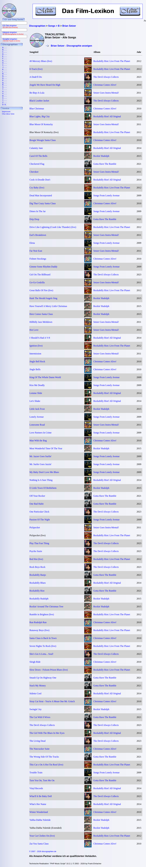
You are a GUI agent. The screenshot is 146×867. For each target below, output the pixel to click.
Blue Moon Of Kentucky (41, 124)
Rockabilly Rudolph (39, 598)
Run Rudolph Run (38, 622)
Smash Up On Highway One (43, 677)
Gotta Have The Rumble (104, 164)
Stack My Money (38, 685)
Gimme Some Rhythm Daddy (43, 266)
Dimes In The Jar (38, 211)
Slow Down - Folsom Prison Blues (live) (49, 670)
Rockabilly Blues (38, 583)
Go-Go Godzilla (37, 282)
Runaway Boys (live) (39, 630)
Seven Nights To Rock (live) (43, 646)
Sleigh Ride (35, 662)
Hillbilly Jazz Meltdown (41, 322)
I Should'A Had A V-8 (40, 338)
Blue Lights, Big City (40, 116)
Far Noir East (36, 251)
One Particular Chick (39, 511)
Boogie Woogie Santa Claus (43, 140)
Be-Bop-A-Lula (37, 92)
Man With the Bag (38, 440)
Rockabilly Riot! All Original (107, 116)
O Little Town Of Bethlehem (43, 488)
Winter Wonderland (39, 812)
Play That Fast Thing (39, 543)
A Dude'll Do (36, 77)
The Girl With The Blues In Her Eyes (47, 733)
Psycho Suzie (36, 551)
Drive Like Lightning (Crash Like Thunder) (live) (53, 227)
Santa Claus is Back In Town (43, 638)
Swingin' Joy (36, 709)
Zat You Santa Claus (39, 843)
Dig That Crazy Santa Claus (43, 203)
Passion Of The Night (40, 519)
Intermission (35, 353)
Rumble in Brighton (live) (42, 614)
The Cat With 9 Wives (40, 717)
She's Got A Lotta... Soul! (41, 654)
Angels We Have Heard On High (45, 85)
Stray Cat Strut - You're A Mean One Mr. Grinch (52, 701)
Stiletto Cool (35, 693)
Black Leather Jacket (39, 100)
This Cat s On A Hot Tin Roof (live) (46, 764)
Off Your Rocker (37, 496)
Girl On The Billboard (40, 274)
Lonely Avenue (37, 417)
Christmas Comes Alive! (104, 85)
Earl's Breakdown (38, 235)
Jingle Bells (35, 369)
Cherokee (34, 172)
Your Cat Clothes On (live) (42, 836)
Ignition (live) (36, 345)
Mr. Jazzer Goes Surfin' (40, 456)
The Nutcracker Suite (40, 749)
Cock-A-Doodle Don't (40, 179)
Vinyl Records (36, 788)
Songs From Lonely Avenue (106, 195)
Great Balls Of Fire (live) (41, 290)
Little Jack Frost (37, 409)
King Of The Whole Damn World (45, 377)
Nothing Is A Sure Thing (41, 480)
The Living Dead (37, 741)
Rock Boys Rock (37, 567)
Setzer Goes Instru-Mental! (106, 92)
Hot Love (34, 330)
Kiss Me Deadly (37, 385)
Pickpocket (35, 527)
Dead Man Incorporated (41, 195)
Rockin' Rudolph (101, 156)
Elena (32, 243)
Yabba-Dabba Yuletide (40, 820)
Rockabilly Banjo (38, 575)
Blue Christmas (37, 108)
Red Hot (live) (36, 559)
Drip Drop (34, 219)
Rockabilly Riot (37, 590)
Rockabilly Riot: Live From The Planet (111, 61)
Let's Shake (35, 401)
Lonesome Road (37, 424)
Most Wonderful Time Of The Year (46, 448)
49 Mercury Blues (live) (41, 61)
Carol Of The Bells (38, 156)
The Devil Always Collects (106, 77)
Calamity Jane (36, 148)
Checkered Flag (37, 164)
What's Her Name (38, 804)
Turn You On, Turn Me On (42, 780)
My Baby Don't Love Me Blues (44, 472)
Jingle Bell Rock (37, 361)
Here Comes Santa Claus (41, 314)
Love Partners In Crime (41, 432)
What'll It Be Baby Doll (41, 796)
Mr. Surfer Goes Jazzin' (40, 464)
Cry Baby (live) (37, 187)
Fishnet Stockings (38, 258)
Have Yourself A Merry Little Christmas (48, 306)
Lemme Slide (36, 393)
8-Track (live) (36, 69)
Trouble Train (36, 772)
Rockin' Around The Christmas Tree (46, 606)
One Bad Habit (37, 504)
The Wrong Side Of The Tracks (44, 756)
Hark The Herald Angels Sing (43, 298)
